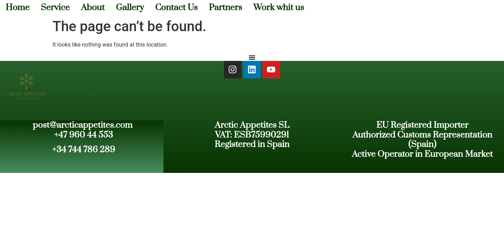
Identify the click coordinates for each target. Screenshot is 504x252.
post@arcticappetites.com (83, 125)
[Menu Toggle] (251, 57)
